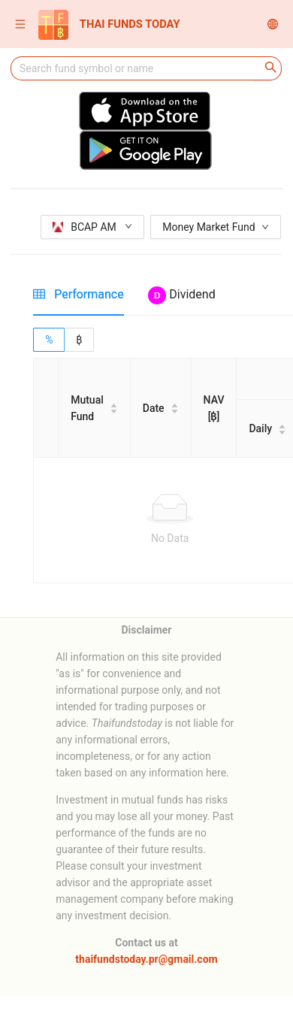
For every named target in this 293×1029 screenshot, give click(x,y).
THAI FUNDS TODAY (109, 25)
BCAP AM (92, 227)
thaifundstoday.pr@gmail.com (146, 959)
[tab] (78, 294)
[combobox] (132, 68)
